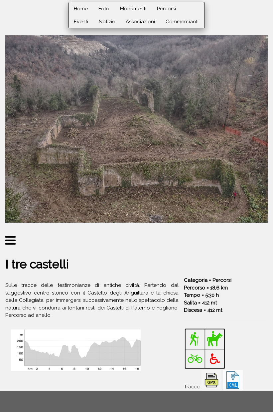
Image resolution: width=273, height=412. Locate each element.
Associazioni (140, 22)
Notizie (107, 22)
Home (81, 9)
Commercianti (182, 22)
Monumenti (133, 9)
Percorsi (166, 9)
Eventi (81, 22)
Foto (103, 9)
